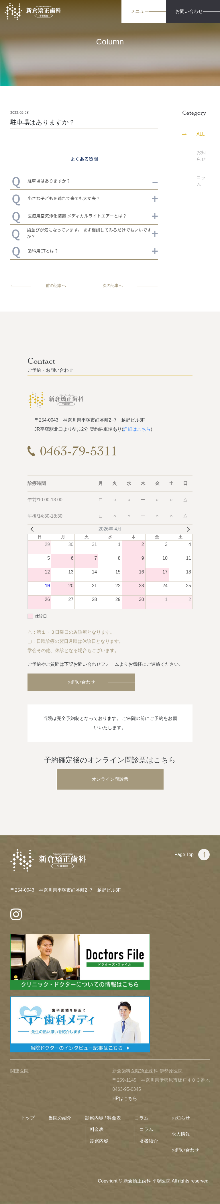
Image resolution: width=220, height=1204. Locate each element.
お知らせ (181, 1117)
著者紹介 (149, 1140)
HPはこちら (124, 1098)
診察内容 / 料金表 (103, 1117)
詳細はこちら (137, 429)
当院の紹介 (59, 1117)
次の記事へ (130, 285)
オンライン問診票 (110, 779)
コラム (141, 1117)
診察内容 (99, 1140)
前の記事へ (38, 285)
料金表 (97, 1129)
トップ (28, 1117)
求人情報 (181, 1133)
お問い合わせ (81, 682)
